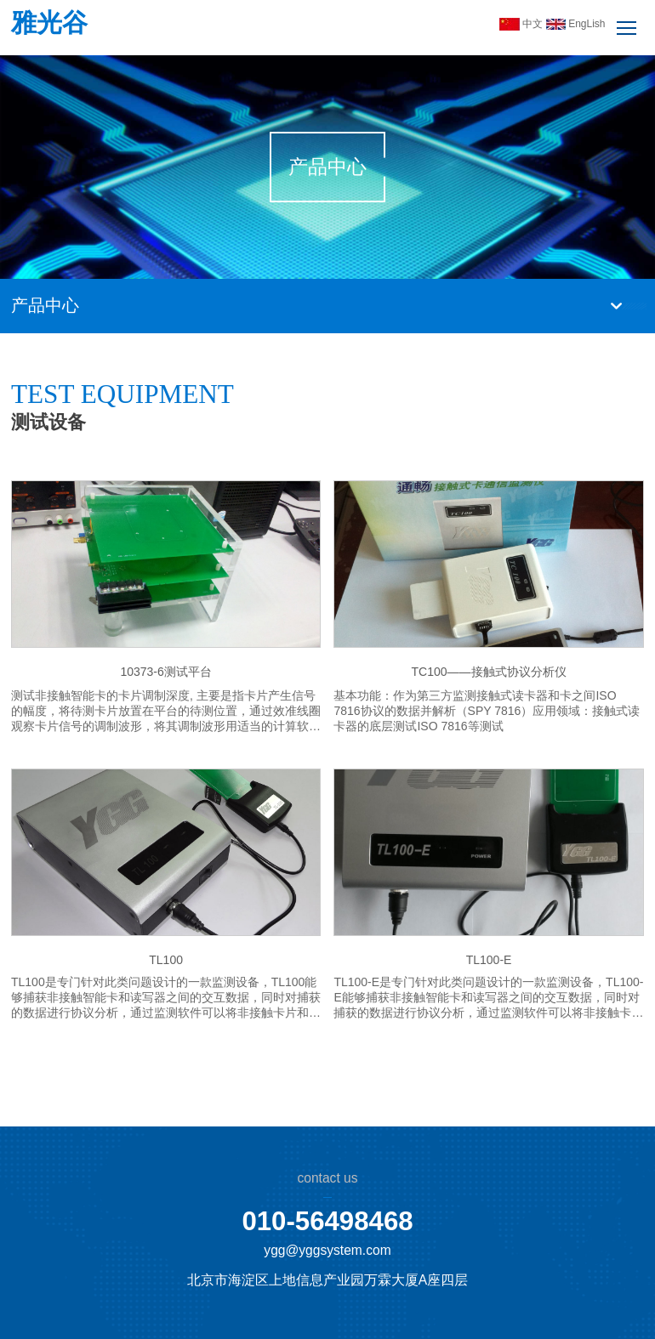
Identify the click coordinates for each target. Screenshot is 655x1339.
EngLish (576, 24)
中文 (522, 24)
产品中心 (45, 305)
